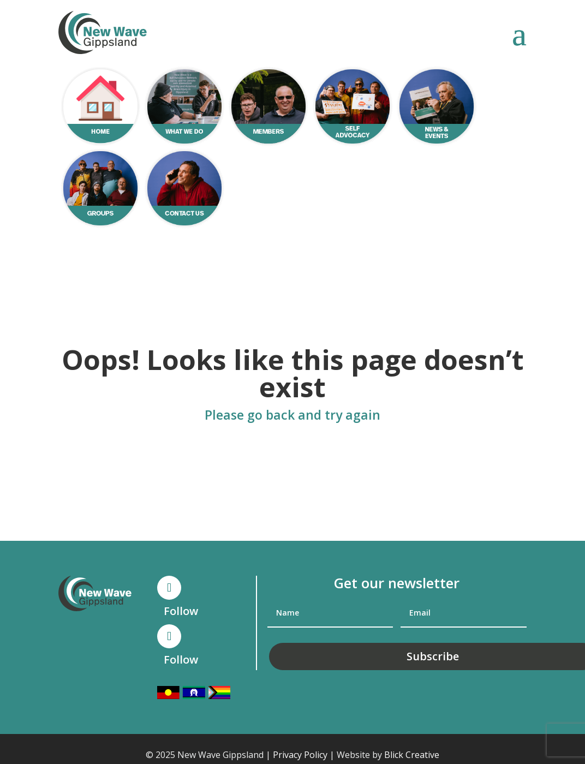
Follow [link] (181, 611)
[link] (102, 32)
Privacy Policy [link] (300, 755)
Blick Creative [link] (411, 755)
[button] (519, 33)
